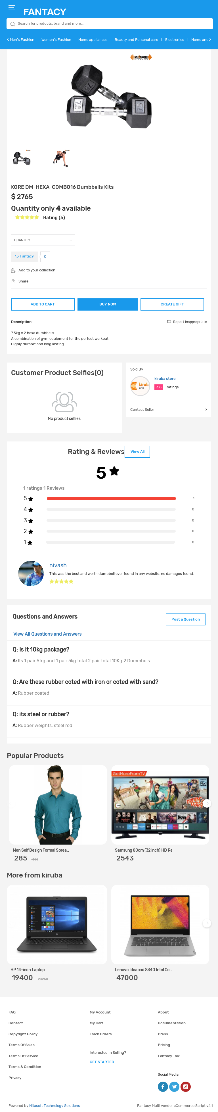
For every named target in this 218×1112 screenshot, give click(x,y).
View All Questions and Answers (47, 632)
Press (163, 1032)
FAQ (12, 1010)
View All (137, 451)
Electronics (174, 39)
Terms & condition (25, 1065)
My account (100, 1010)
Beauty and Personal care (136, 39)
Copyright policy (23, 1032)
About (163, 1010)
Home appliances (93, 39)
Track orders (101, 1032)
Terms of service (23, 1054)
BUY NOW (107, 304)
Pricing (164, 1043)
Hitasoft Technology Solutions (54, 1103)
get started (102, 1060)
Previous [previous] (12, 804)
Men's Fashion (22, 39)
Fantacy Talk (169, 1054)
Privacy (15, 1076)
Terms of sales (22, 1043)
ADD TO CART (42, 303)
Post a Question (183, 618)
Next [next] (207, 804)
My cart (96, 1021)
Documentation (172, 1021)
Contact (16, 1021)
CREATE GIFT (173, 303)
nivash (58, 564)
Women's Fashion (56, 39)
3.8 (159, 387)
